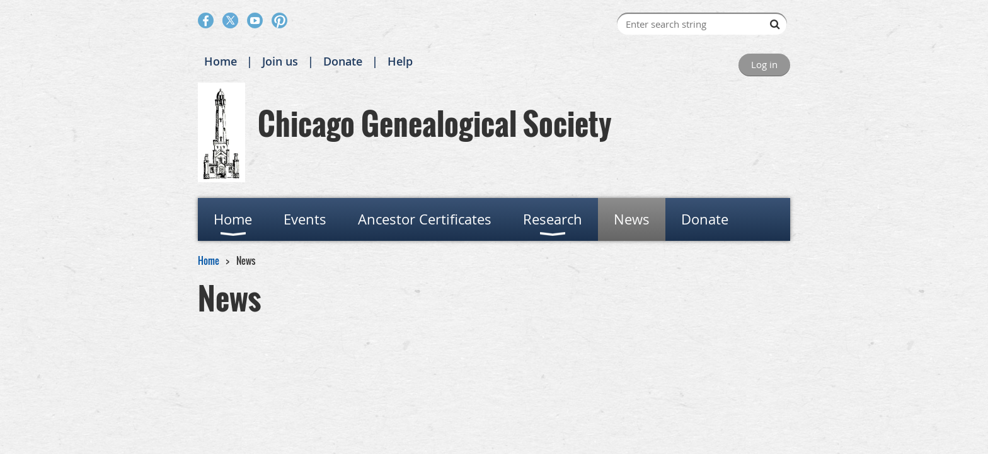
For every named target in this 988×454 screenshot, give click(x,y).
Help (400, 61)
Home (220, 61)
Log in (764, 64)
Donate (342, 61)
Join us (280, 61)
